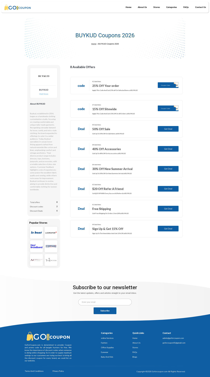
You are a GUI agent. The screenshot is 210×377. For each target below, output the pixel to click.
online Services (107, 338)
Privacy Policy (58, 371)
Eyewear (104, 352)
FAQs (134, 352)
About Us (136, 343)
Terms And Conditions (34, 371)
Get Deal (168, 129)
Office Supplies (107, 347)
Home (93, 44)
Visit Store (43, 94)
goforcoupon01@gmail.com (174, 343)
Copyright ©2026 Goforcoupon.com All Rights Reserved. (160, 371)
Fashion (104, 343)
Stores (135, 347)
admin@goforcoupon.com (173, 338)
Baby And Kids (107, 357)
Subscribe (105, 311)
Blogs (134, 357)
